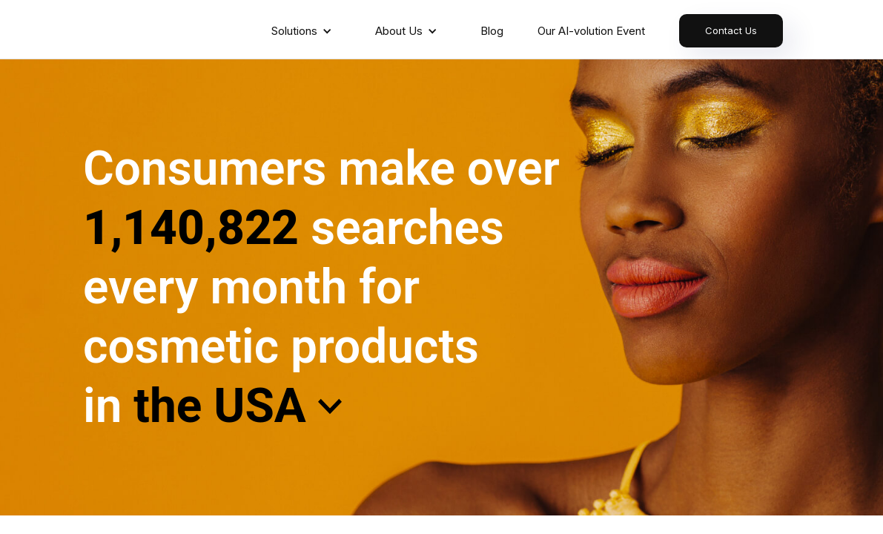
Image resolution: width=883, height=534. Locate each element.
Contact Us (731, 30)
